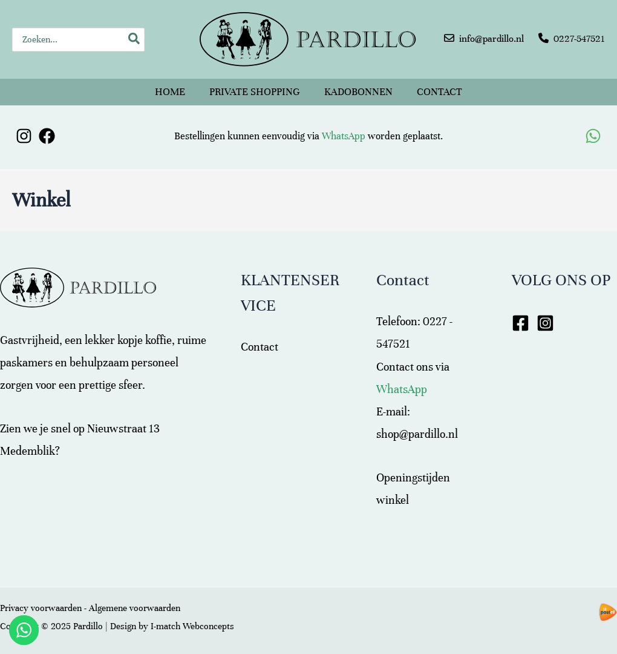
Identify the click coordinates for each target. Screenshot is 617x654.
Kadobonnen (358, 91)
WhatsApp (343, 136)
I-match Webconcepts (192, 626)
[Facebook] (47, 136)
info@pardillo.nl (491, 39)
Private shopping (254, 91)
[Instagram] (24, 136)
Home (170, 91)
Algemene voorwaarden (134, 608)
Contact (439, 91)
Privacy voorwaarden (41, 608)
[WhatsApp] (593, 136)
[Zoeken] (134, 39)
